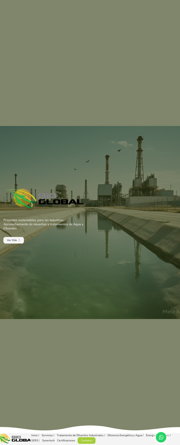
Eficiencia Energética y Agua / (126, 435)
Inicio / (35, 435)
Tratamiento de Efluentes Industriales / (81, 435)
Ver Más (13, 240)
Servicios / (48, 435)
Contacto (86, 440)
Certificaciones (66, 440)
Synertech (48, 440)
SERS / (35, 440)
